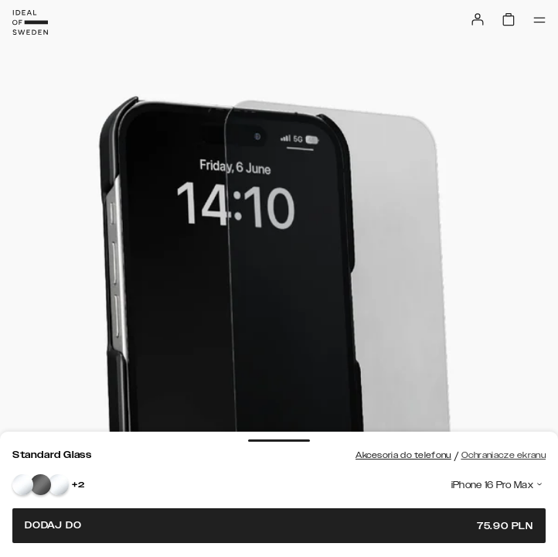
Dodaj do (279, 525)
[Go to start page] (30, 22)
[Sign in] (477, 19)
